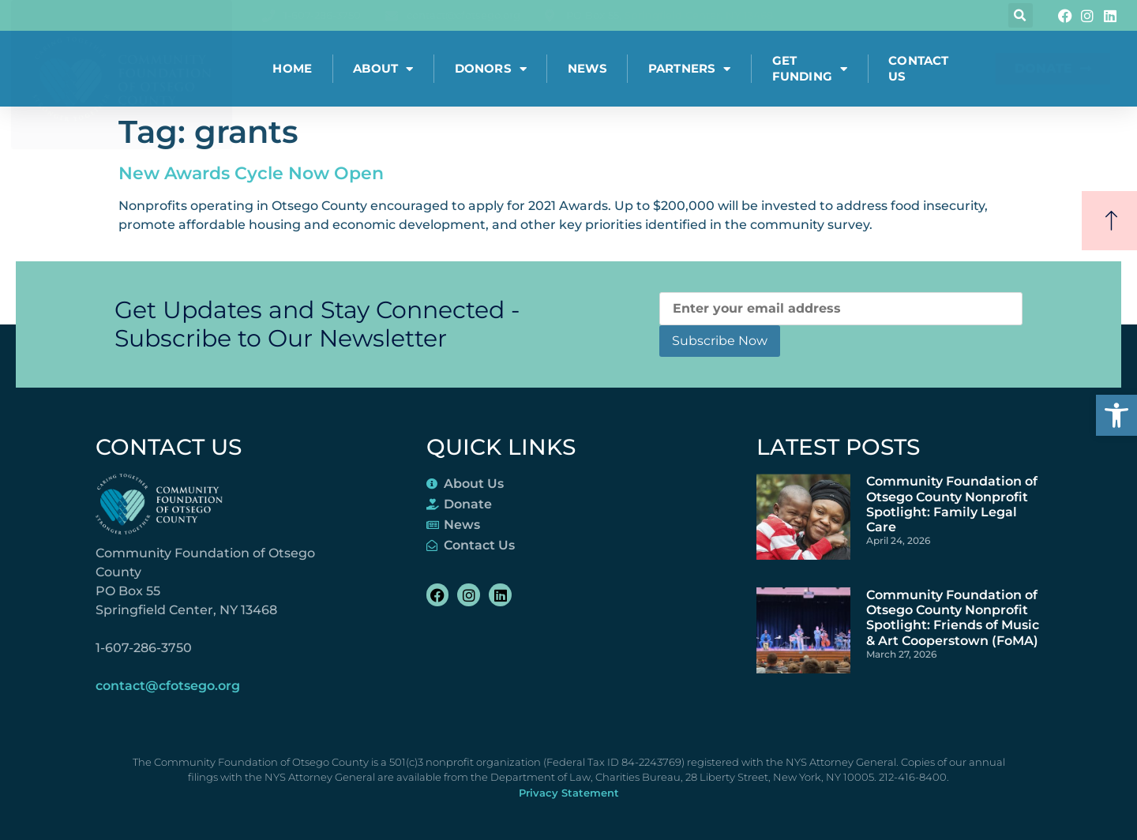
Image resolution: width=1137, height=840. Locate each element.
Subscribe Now (719, 340)
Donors (491, 69)
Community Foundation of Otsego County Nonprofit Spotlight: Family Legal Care (952, 504)
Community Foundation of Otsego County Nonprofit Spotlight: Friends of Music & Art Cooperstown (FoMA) (952, 617)
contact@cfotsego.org (168, 685)
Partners (689, 69)
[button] (1116, 415)
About (383, 69)
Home (292, 68)
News (587, 68)
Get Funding (810, 68)
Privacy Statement (569, 792)
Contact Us (918, 68)
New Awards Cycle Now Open (251, 173)
